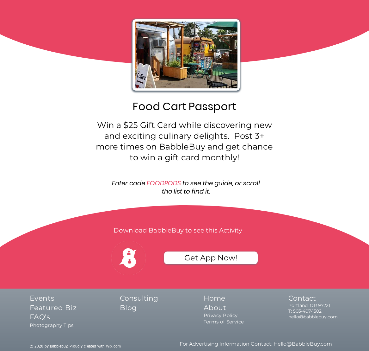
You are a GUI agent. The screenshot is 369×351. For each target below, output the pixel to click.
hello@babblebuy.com (313, 317)
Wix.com (113, 346)
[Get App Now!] (211, 258)
